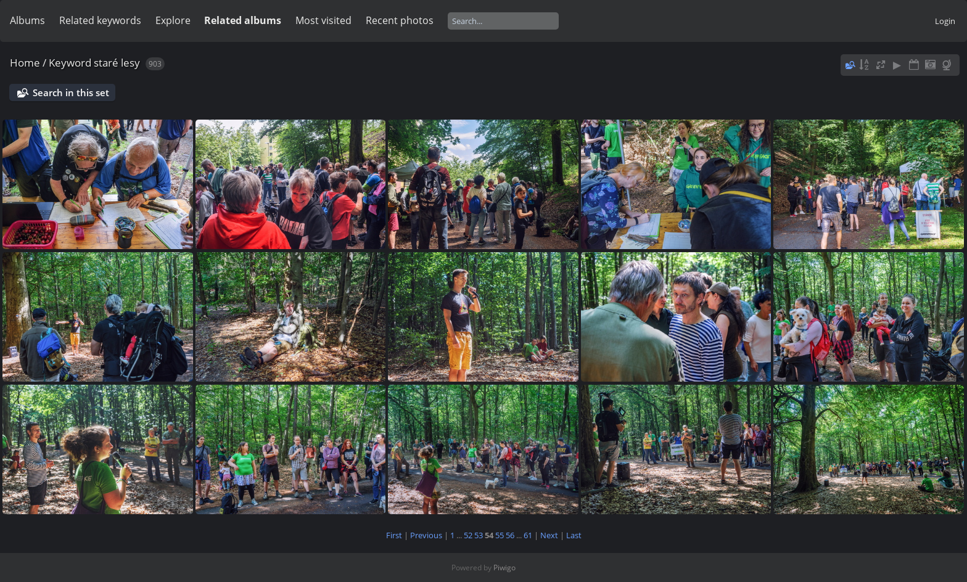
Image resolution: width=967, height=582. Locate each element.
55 (499, 535)
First (394, 535)
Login (945, 21)
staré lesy (117, 62)
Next (549, 535)
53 (478, 535)
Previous (426, 535)
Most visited (323, 20)
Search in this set (71, 92)
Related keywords (100, 20)
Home (25, 62)
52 (468, 535)
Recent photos (400, 20)
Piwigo (504, 567)
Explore (173, 20)
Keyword (70, 62)
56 (510, 535)
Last (574, 535)
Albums (27, 20)
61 (528, 535)
